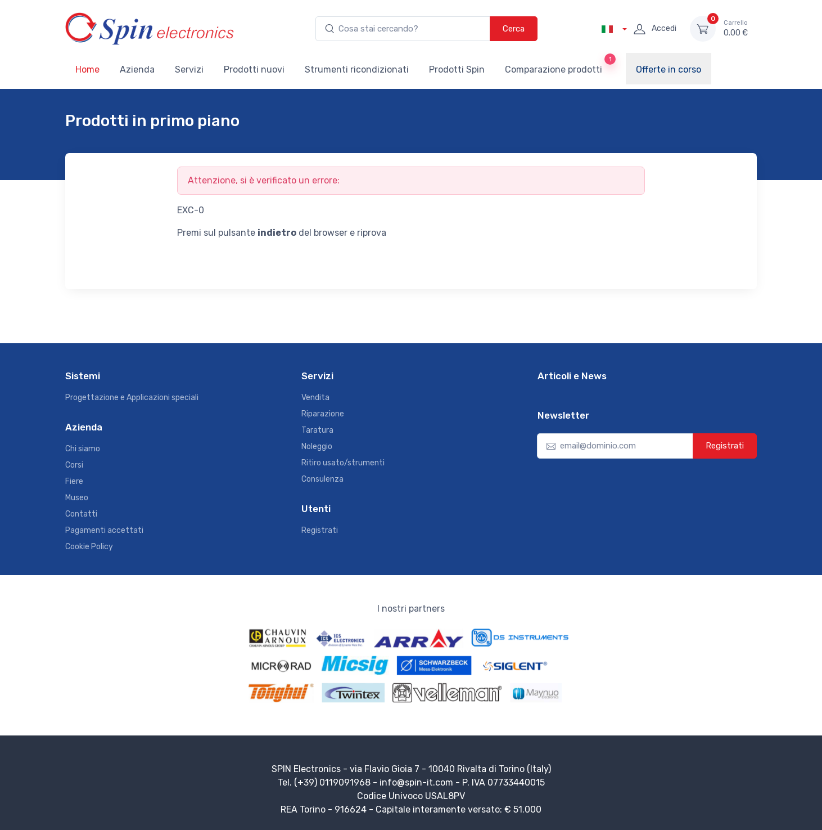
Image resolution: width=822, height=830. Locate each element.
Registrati (319, 530)
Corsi (74, 465)
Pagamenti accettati (104, 530)
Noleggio (316, 446)
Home (87, 69)
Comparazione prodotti (560, 64)
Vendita (315, 397)
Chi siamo (82, 449)
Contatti (81, 514)
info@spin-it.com (416, 782)
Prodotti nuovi (254, 69)
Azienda (137, 69)
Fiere (74, 481)
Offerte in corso (668, 69)
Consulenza (322, 479)
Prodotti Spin (457, 69)
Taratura (317, 430)
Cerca (514, 29)
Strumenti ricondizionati (357, 69)
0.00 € (736, 28)
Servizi (189, 69)
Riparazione (322, 414)
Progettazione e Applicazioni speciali (131, 397)
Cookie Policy (89, 546)
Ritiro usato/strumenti (343, 463)
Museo (76, 498)
